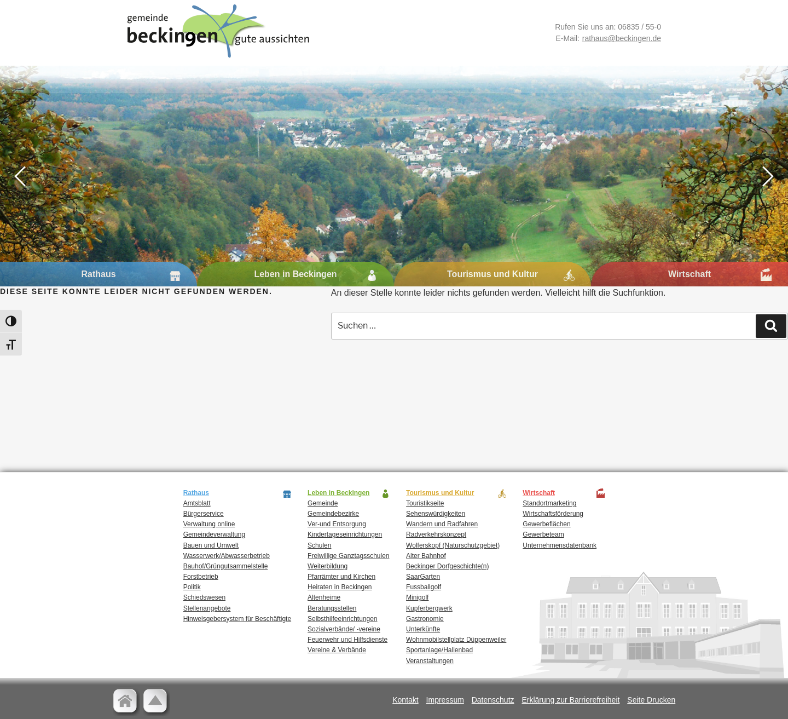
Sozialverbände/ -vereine (344, 629)
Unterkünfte (423, 629)
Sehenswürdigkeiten (435, 513)
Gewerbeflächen (546, 524)
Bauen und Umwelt (211, 545)
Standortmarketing (549, 503)
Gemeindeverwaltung (214, 534)
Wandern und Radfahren (442, 524)
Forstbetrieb (200, 576)
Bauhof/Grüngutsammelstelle (225, 566)
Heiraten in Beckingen (340, 587)
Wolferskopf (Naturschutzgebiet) (453, 545)
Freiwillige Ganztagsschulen (348, 556)
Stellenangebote (207, 608)
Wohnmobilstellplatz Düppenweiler (456, 639)
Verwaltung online (209, 524)
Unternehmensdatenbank (559, 545)
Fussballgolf (423, 587)
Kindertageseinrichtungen (345, 534)
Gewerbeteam (543, 534)
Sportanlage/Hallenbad (439, 650)
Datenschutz (493, 699)
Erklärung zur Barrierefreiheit (570, 699)
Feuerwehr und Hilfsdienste (347, 639)
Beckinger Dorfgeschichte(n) (447, 566)
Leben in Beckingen (295, 274)
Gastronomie (425, 619)
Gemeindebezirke (333, 513)
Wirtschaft (689, 274)
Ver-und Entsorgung (337, 524)
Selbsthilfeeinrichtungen (342, 619)
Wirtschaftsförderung (553, 513)
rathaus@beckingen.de (621, 38)
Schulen (319, 545)
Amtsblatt (197, 503)
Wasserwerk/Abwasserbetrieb (226, 556)
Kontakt (405, 699)
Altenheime (324, 597)
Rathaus (98, 274)
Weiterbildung (327, 566)
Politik (192, 587)
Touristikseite (425, 503)
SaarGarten (423, 576)
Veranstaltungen (430, 661)
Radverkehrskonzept (436, 534)
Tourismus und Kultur (492, 274)
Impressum (445, 699)
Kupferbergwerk (429, 608)
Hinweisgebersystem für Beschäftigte (237, 619)
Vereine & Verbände (337, 650)
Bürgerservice (203, 513)
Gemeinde (323, 503)
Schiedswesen (204, 597)
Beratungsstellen (332, 608)
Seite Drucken (651, 699)
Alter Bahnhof (426, 556)
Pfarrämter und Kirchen (341, 576)
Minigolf (417, 597)
